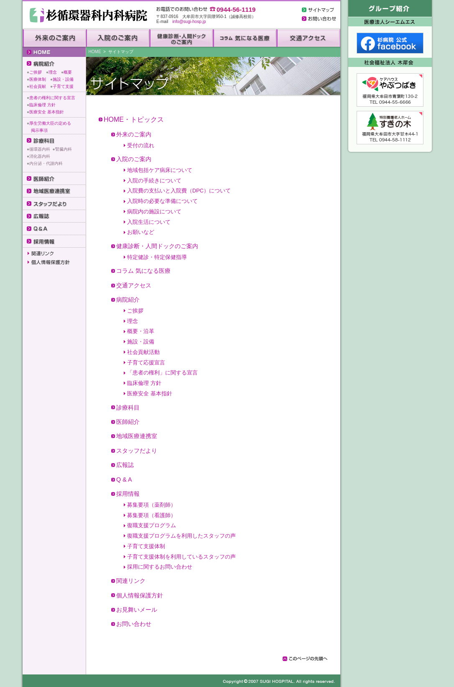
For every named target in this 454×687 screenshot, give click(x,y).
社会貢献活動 (143, 352)
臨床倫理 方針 (42, 105)
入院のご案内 (133, 159)
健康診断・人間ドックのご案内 (157, 246)
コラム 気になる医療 (143, 270)
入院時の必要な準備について (162, 201)
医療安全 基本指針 (46, 112)
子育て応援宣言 (146, 362)
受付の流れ (140, 145)
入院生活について (149, 222)
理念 (52, 72)
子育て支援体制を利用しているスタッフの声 (181, 557)
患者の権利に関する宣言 (52, 97)
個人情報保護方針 (139, 595)
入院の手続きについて (154, 180)
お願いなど (140, 232)
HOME (95, 51)
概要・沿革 (140, 331)
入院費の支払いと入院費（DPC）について (179, 190)
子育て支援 (63, 86)
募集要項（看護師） (151, 515)
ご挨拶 (35, 72)
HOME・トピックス (134, 119)
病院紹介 (128, 299)
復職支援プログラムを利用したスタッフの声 (181, 536)
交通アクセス (133, 285)
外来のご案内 (133, 134)
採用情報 (128, 493)
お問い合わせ (133, 623)
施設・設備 (63, 79)
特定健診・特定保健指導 (157, 257)
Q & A (124, 479)
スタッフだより (136, 450)
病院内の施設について (154, 211)
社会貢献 (37, 86)
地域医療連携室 (136, 436)
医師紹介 (128, 421)
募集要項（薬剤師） (151, 505)
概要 (68, 72)
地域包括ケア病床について (159, 170)
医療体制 (37, 79)
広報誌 (125, 464)
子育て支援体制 (146, 546)
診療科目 (128, 407)
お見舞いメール (136, 609)
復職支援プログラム (151, 525)
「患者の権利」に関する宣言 (162, 372)
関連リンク (130, 580)
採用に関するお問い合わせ (159, 567)
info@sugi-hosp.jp (189, 21)
